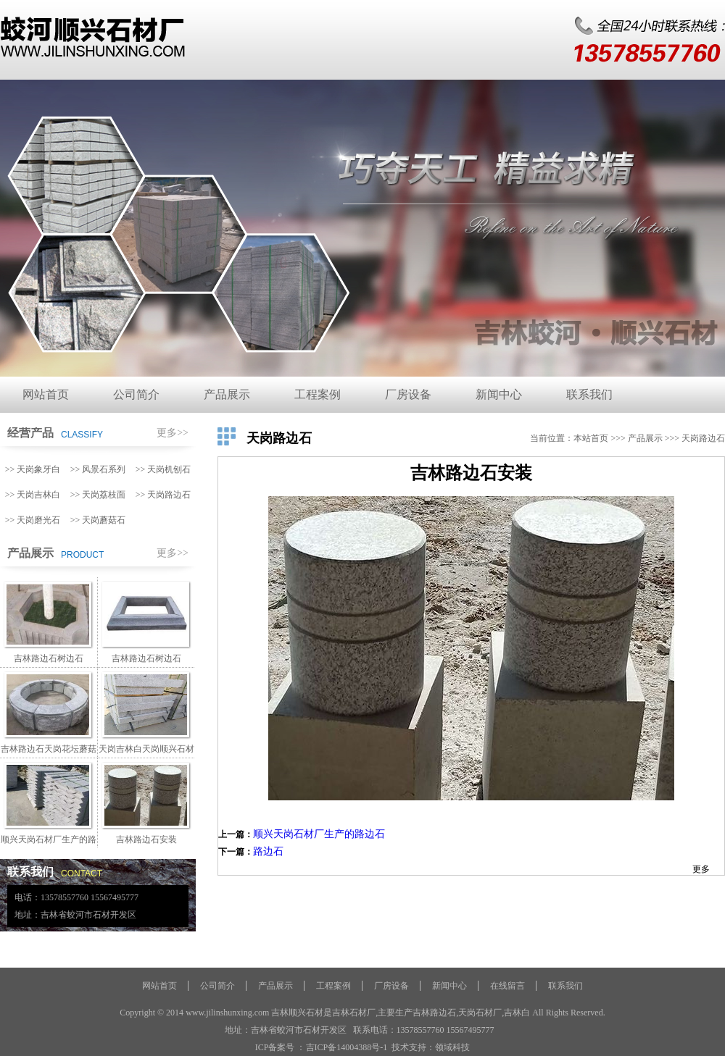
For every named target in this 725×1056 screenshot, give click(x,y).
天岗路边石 (703, 438)
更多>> (172, 432)
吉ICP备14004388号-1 (347, 1047)
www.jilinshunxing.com (227, 1012)
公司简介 (136, 394)
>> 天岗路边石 (163, 495)
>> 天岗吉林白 (33, 495)
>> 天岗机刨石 (163, 469)
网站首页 (45, 394)
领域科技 (452, 1047)
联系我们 (589, 394)
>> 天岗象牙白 (33, 469)
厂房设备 (408, 394)
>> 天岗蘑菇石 (98, 520)
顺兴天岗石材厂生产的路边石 (319, 834)
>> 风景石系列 (98, 469)
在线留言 (507, 986)
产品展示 (227, 394)
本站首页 (590, 438)
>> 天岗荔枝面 (98, 495)
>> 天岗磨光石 (33, 520)
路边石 (268, 851)
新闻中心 (499, 394)
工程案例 (317, 394)
